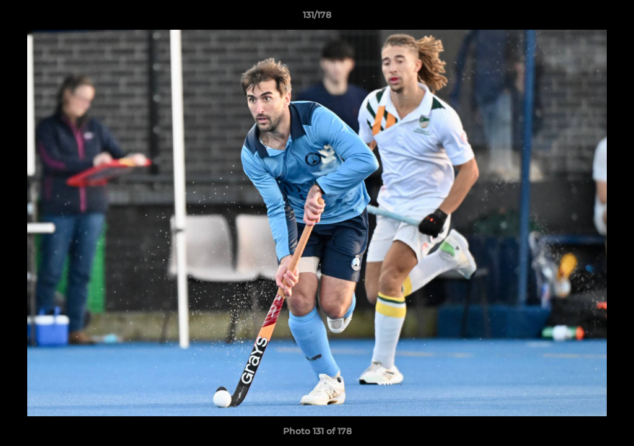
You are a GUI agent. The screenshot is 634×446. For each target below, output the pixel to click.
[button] (611, 18)
